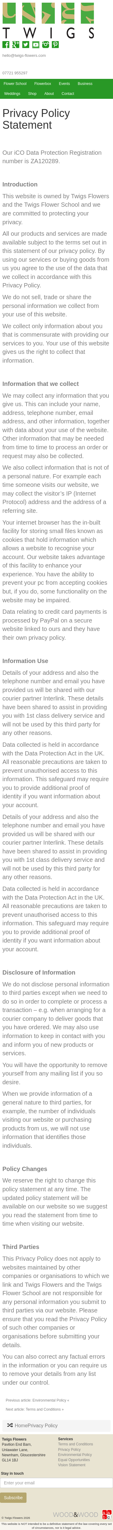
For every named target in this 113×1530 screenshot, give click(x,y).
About (49, 94)
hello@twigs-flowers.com (24, 55)
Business (85, 84)
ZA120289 (44, 161)
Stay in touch (12, 1473)
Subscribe (13, 1497)
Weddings (12, 94)
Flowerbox (42, 84)
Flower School (15, 84)
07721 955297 (14, 73)
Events (64, 84)
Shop (32, 94)
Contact (68, 94)
